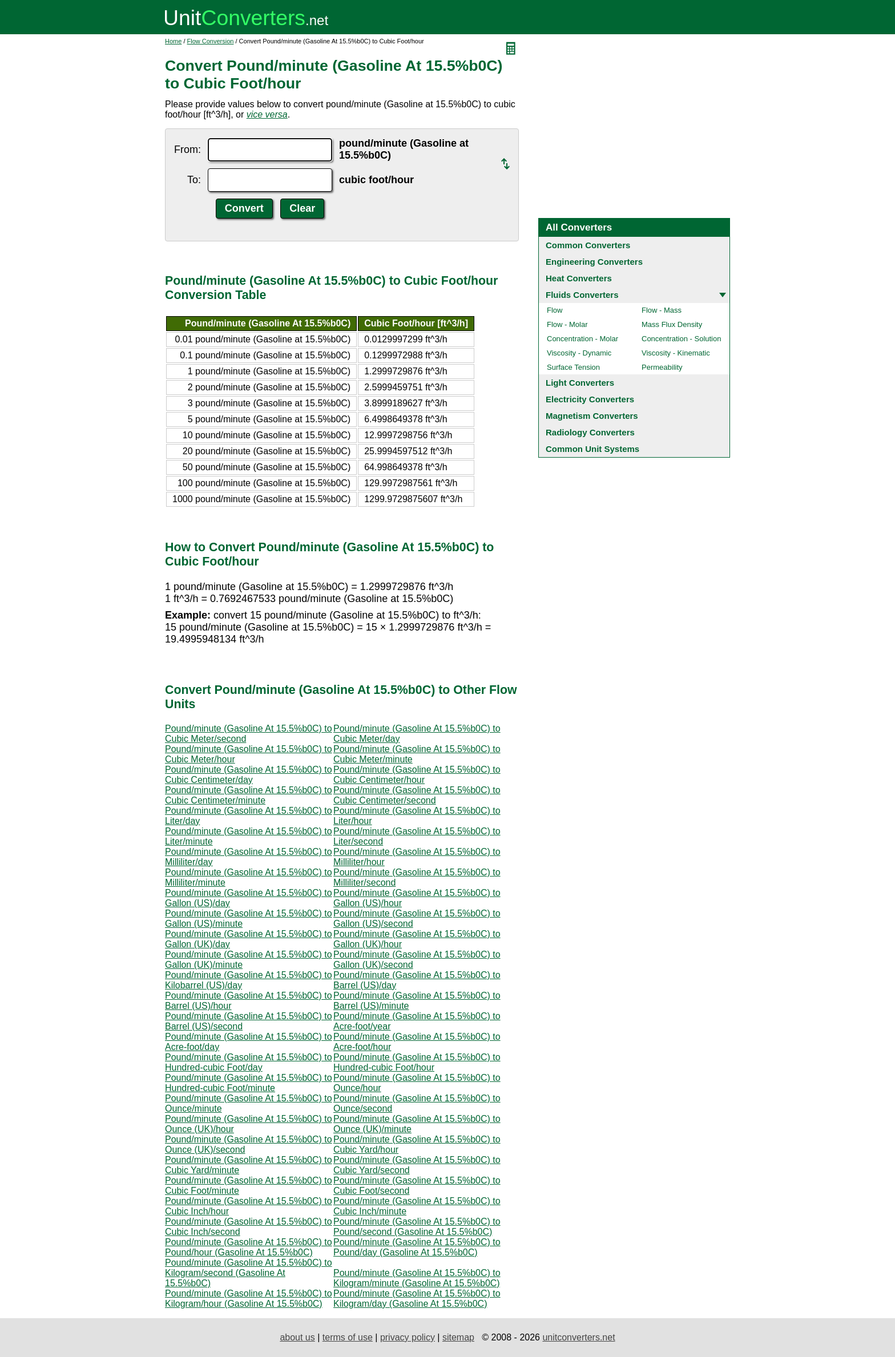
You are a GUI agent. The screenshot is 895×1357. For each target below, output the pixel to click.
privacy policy (407, 1337)
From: (187, 149)
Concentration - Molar (582, 338)
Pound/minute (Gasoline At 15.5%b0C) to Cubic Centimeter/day (248, 775)
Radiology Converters (590, 432)
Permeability (662, 367)
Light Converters (580, 382)
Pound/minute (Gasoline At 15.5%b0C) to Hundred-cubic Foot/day (248, 1062)
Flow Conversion (210, 41)
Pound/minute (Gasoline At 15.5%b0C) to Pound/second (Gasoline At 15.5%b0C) (417, 1227)
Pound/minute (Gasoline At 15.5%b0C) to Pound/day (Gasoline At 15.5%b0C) (417, 1247)
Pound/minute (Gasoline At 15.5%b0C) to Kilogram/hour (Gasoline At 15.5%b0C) (248, 1298)
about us (297, 1337)
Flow (554, 310)
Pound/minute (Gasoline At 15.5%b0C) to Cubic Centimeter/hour (417, 775)
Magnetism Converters (592, 416)
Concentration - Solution (681, 338)
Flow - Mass (662, 310)
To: (194, 179)
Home (173, 41)
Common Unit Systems (592, 449)
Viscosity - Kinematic (676, 353)
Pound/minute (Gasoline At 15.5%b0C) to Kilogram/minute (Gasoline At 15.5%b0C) (417, 1278)
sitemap (458, 1337)
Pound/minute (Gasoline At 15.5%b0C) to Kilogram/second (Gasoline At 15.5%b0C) (248, 1273)
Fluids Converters (582, 295)
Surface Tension (573, 367)
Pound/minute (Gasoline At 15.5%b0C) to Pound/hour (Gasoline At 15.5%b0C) (248, 1247)
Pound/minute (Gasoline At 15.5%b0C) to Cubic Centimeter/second (417, 795)
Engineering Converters (594, 261)
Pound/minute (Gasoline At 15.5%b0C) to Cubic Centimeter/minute (248, 795)
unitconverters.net (578, 1337)
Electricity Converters (590, 399)
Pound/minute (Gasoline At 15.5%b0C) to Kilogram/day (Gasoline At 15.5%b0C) (417, 1298)
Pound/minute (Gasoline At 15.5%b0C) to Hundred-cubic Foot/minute (248, 1083)
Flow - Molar (567, 324)
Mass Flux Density (672, 324)
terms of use (347, 1337)
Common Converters (588, 245)
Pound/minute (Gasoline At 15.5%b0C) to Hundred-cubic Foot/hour (417, 1062)
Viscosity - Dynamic (579, 353)
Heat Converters (579, 278)
